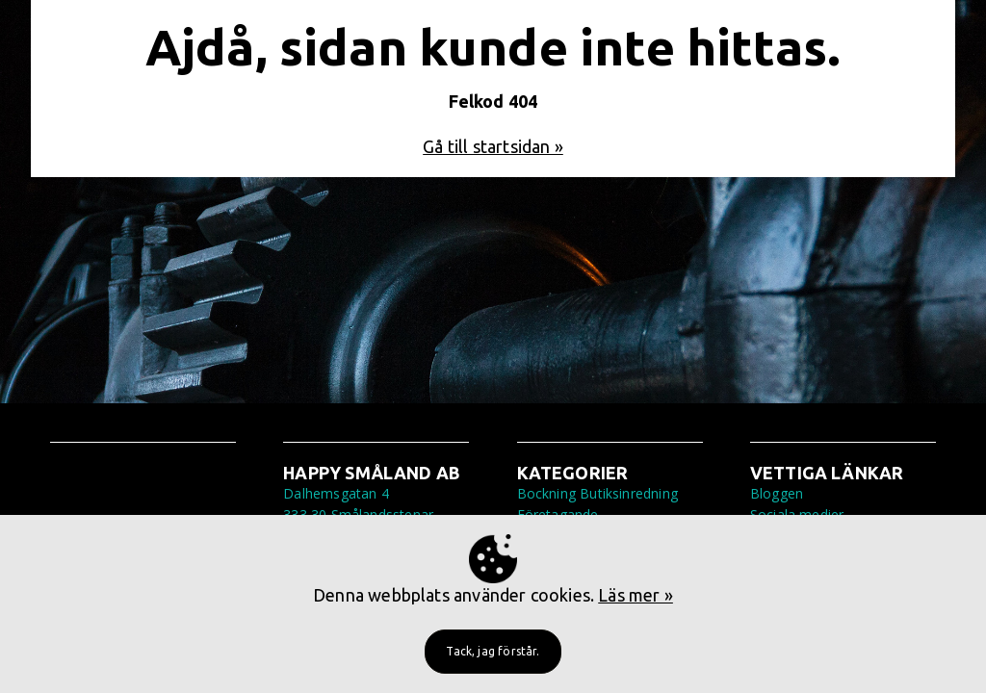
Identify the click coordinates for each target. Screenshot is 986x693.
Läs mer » (635, 594)
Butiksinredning (629, 493)
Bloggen (776, 493)
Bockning (546, 493)
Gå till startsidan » (493, 146)
